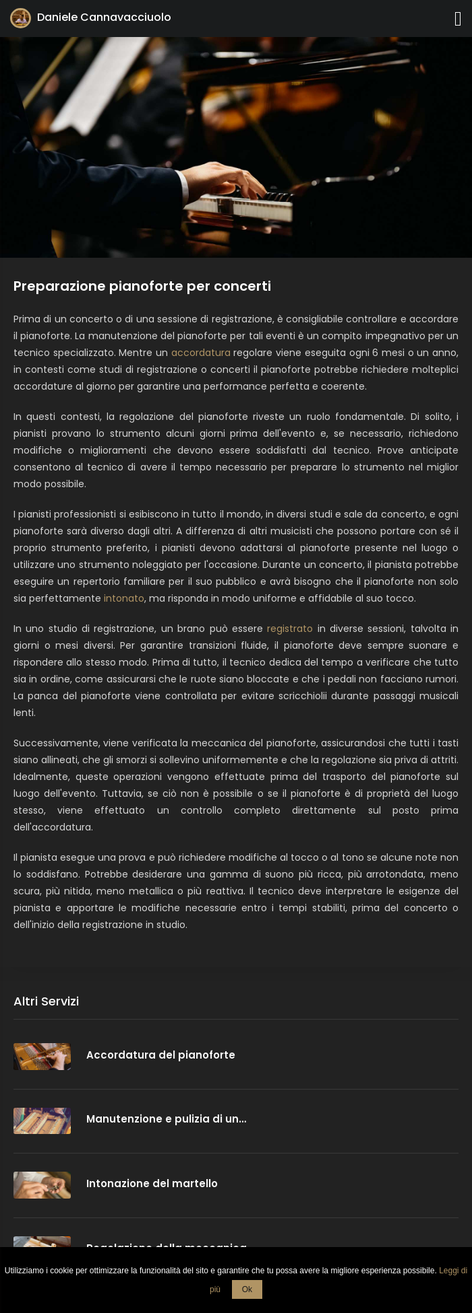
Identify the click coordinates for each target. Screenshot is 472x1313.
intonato (124, 598)
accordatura (201, 352)
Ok (247, 1289)
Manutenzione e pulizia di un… (166, 1119)
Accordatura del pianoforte (160, 1055)
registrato (290, 628)
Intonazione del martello (152, 1183)
